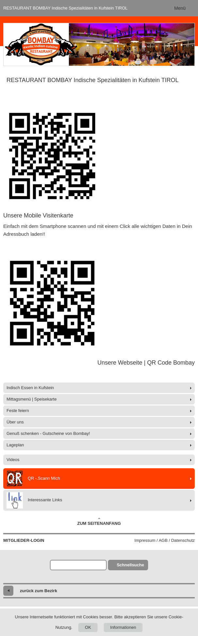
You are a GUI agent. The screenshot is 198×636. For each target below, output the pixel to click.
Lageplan (15, 444)
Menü (180, 8)
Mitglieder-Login (23, 540)
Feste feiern (18, 410)
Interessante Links (34, 500)
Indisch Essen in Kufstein (30, 387)
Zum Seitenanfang (99, 521)
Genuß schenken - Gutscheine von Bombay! (48, 433)
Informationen (123, 627)
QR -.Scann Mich (33, 479)
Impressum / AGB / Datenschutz (164, 540)
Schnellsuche (130, 564)
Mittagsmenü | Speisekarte (32, 399)
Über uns (15, 422)
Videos (13, 459)
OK (88, 627)
